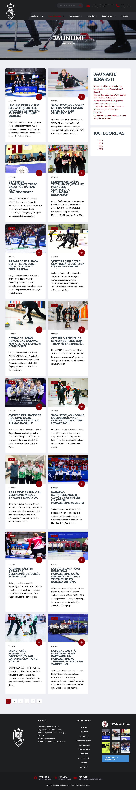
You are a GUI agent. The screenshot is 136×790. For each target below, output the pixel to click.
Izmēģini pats (36, 16)
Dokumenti (84, 736)
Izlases (124, 16)
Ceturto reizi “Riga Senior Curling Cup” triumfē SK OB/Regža (67, 341)
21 (33, 701)
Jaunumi (84, 727)
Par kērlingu (54, 16)
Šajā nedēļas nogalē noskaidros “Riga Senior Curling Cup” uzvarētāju (67, 419)
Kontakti (84, 767)
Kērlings (84, 754)
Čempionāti (107, 16)
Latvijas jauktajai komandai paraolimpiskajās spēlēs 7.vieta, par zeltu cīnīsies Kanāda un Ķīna (65, 575)
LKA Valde (84, 732)
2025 (101, 146)
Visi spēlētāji (84, 758)
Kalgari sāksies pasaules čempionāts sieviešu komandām (25, 572)
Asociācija (74, 16)
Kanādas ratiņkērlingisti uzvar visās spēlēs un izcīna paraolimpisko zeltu (67, 498)
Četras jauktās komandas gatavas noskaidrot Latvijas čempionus (25, 342)
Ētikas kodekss (84, 741)
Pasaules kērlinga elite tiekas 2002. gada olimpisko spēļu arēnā (23, 265)
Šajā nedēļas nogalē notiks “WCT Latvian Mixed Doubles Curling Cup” (67, 109)
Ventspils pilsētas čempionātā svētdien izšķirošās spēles (68, 264)
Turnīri (90, 16)
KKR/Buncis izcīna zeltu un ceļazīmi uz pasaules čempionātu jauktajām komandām (67, 188)
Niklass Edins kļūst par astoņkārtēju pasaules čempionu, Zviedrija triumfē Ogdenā (24, 111)
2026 (101, 149)
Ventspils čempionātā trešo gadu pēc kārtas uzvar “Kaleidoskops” (23, 187)
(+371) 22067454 (126, 7)
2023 (101, 140)
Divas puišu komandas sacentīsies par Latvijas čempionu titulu (23, 656)
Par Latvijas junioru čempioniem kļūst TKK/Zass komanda (25, 495)
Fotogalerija (84, 745)
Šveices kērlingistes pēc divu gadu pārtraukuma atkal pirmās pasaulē (25, 419)
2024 (101, 143)
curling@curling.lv (99, 7)
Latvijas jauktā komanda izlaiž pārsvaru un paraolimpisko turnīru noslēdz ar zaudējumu (67, 657)
